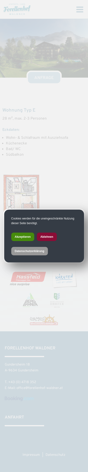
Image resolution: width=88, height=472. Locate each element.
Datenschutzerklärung (29, 251)
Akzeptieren (23, 236)
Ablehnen (46, 236)
